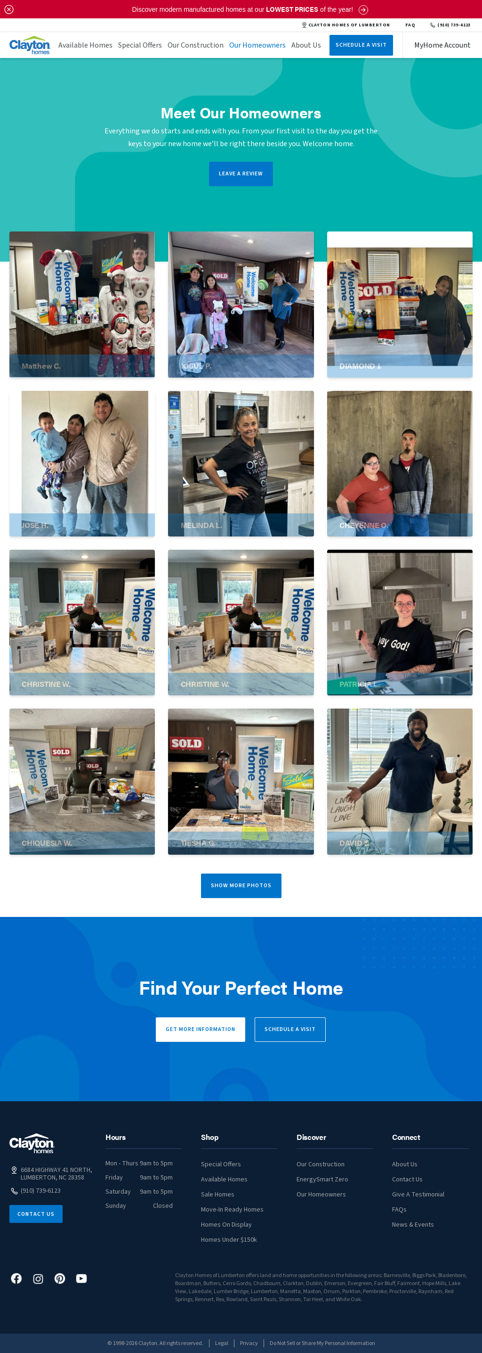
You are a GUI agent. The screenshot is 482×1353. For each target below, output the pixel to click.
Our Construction (196, 45)
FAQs (399, 1209)
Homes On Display (226, 1224)
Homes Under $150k (229, 1240)
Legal (221, 1343)
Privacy (249, 1343)
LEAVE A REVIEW (241, 174)
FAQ (410, 25)
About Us (306, 45)
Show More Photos (241, 886)
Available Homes (85, 45)
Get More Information (200, 1029)
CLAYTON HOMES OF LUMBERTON (346, 25)
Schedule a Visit (290, 1029)
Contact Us (36, 1214)
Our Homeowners (257, 45)
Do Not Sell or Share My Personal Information (322, 1343)
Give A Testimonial (418, 1194)
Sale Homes (217, 1194)
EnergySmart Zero (322, 1179)
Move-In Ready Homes (232, 1209)
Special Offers (140, 45)
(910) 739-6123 (450, 25)
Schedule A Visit (361, 45)
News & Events (413, 1224)
